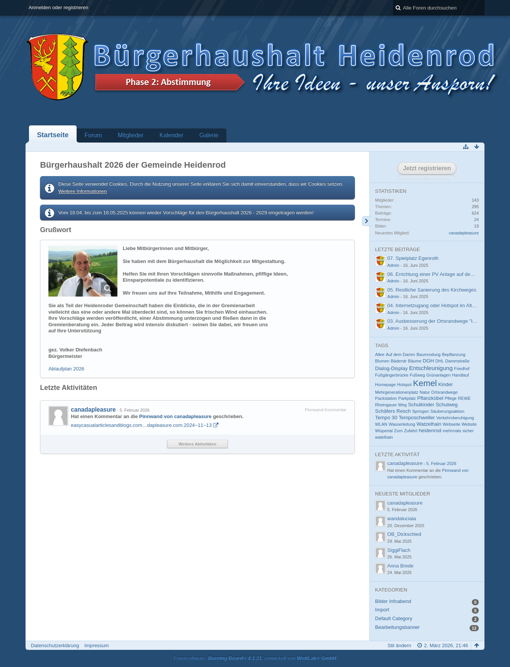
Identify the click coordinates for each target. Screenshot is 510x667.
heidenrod (430, 430)
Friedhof (462, 368)
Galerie (208, 135)
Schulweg (446, 404)
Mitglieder (131, 135)
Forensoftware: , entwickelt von (255, 658)
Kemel (425, 383)
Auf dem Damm (400, 354)
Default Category (393, 618)
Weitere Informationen (82, 191)
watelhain (384, 437)
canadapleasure (93, 409)
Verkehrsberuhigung (455, 417)
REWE (464, 398)
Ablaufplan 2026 (66, 369)
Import (382, 609)
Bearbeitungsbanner (397, 627)
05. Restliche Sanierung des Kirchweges (431, 290)
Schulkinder (421, 404)
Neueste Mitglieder (402, 494)
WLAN (381, 424)
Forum (93, 135)
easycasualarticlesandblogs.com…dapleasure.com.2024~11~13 (141, 425)
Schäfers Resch (393, 411)
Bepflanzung (453, 354)
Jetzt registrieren (427, 168)
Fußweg (417, 375)
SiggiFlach (399, 550)
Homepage (385, 384)
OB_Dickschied (404, 534)
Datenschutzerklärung (55, 645)
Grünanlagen (438, 375)
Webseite (451, 424)
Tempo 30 (386, 417)
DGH (428, 361)
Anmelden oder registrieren (58, 7)
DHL (439, 361)
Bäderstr (399, 361)
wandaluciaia (401, 518)
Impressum (96, 645)
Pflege (451, 398)
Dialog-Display (391, 368)
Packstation (386, 398)
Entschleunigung (430, 368)
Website (469, 424)
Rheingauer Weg (391, 404)
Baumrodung (429, 354)
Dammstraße (457, 361)
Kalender (171, 135)
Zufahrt (410, 430)
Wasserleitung (402, 424)
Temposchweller (417, 417)
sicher (467, 430)
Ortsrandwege (444, 392)
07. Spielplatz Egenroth (412, 258)
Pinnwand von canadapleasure (175, 416)
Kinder (445, 384)
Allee (380, 354)
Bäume (415, 361)
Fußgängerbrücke (391, 375)
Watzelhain (429, 424)
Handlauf (460, 375)
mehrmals (452, 430)
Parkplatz (407, 398)
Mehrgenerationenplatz (396, 392)
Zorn (398, 430)
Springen (420, 411)
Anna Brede (400, 566)
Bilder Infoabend (393, 601)
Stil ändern (399, 645)
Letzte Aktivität (397, 454)
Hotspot (404, 384)
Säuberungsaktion (447, 411)
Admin (393, 265)
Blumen (382, 361)
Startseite (53, 135)
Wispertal (384, 430)
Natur (425, 392)
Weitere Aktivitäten (198, 444)
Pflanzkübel (430, 398)
